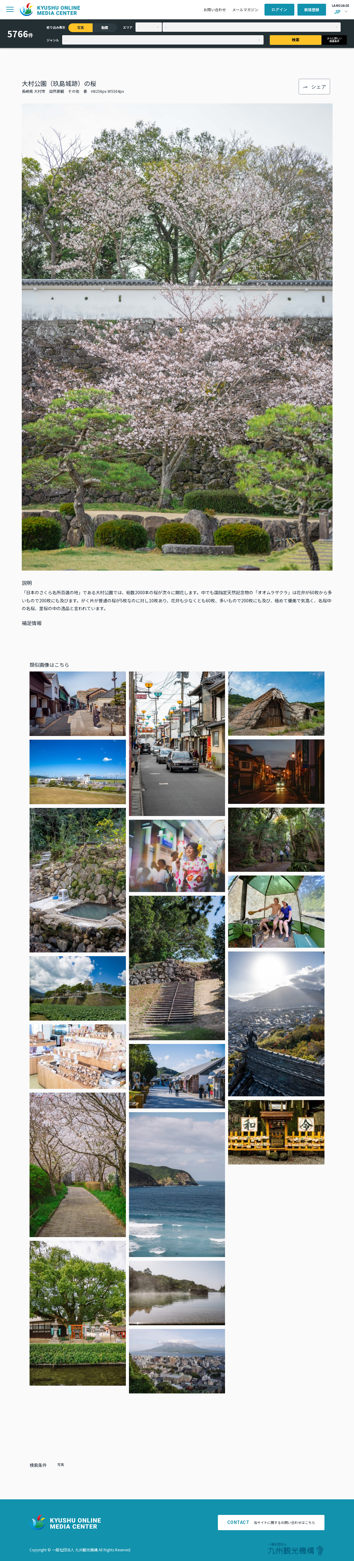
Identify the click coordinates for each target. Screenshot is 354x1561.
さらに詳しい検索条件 (334, 40)
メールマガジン (245, 9)
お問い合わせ (215, 9)
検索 (295, 40)
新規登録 (311, 9)
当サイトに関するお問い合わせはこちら (271, 1522)
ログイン (279, 9)
